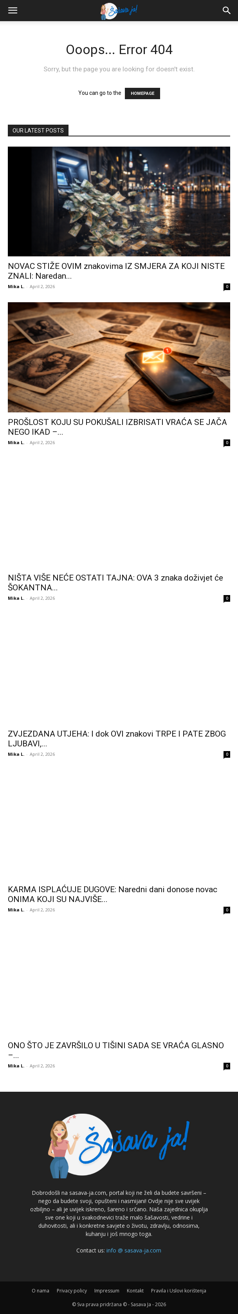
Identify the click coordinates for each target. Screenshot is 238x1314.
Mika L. (16, 286)
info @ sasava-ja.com (133, 1250)
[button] (12, 10)
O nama (40, 1290)
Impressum (106, 1290)
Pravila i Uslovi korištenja (178, 1290)
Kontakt (135, 1290)
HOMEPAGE (142, 93)
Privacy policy (72, 1290)
